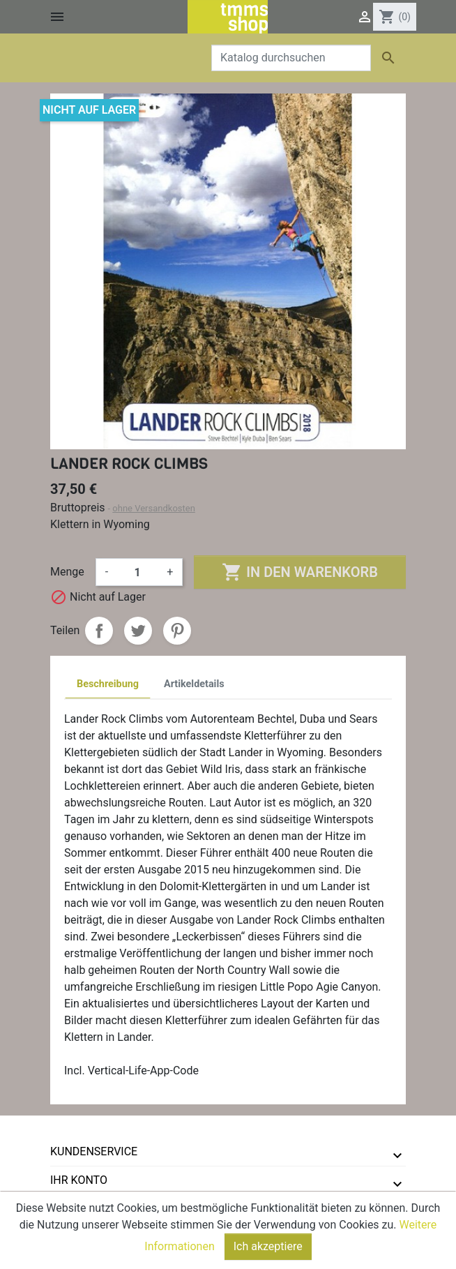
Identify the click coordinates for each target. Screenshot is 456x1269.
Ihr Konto (78, 1180)
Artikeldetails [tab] (194, 684)
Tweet (138, 631)
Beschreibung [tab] (108, 684)
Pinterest (177, 631)
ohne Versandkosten (153, 508)
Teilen (99, 631)
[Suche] (291, 58)
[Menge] (137, 572)
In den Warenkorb (299, 572)
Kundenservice (93, 1151)
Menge (67, 571)
